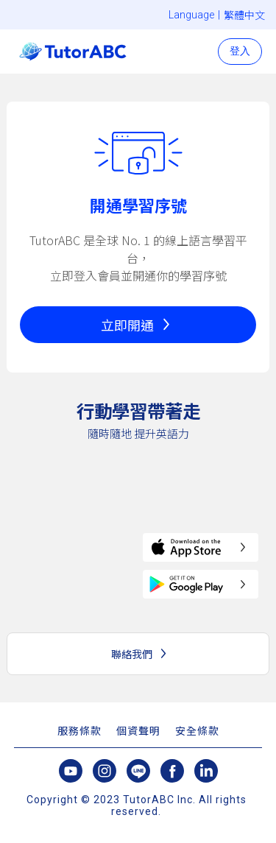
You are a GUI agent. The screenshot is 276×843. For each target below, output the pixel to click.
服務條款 (79, 731)
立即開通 (127, 324)
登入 (240, 51)
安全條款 (197, 731)
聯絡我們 (131, 653)
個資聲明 (138, 731)
